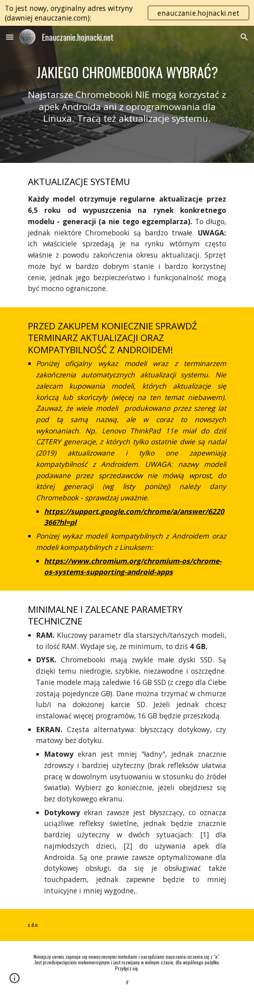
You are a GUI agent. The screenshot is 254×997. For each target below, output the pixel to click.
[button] (9, 37)
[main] (127, 94)
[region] (127, 13)
